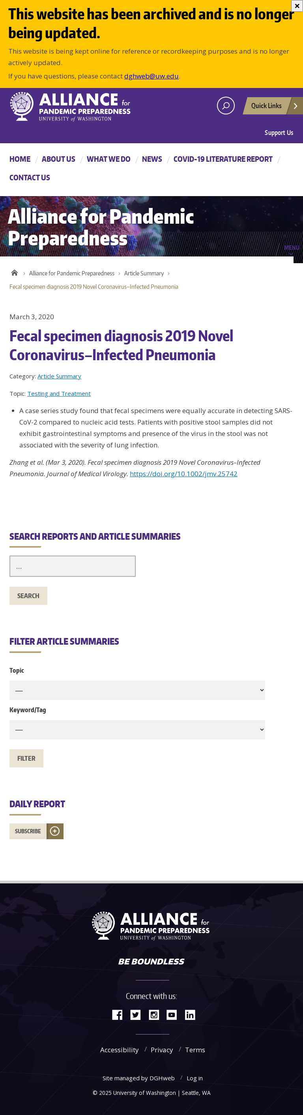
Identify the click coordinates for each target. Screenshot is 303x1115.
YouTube (174, 1014)
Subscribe (28, 831)
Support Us (279, 133)
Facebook (120, 1014)
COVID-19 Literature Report (223, 159)
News (152, 159)
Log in (195, 1078)
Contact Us (29, 177)
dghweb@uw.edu (151, 75)
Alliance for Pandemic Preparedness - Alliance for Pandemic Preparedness (75, 106)
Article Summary (144, 273)
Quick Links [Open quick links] (275, 107)
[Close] (297, 6)
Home (19, 159)
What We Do (109, 159)
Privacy (162, 1049)
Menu (291, 247)
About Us (58, 159)
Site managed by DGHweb (139, 1078)
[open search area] (226, 105)
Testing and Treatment (59, 393)
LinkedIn (193, 1014)
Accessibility (119, 1049)
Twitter (138, 1014)
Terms (195, 1049)
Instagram (156, 1014)
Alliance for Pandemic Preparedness (71, 273)
